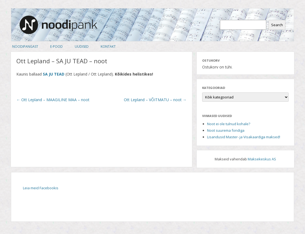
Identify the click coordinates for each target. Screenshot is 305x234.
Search (277, 24)
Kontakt (108, 46)
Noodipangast (25, 46)
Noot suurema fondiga (225, 130)
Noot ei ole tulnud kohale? (228, 123)
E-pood (56, 46)
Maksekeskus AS (262, 159)
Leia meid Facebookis (40, 187)
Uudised (82, 46)
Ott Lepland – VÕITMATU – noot (155, 99)
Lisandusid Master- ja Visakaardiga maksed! (243, 136)
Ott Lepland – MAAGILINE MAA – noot (52, 99)
